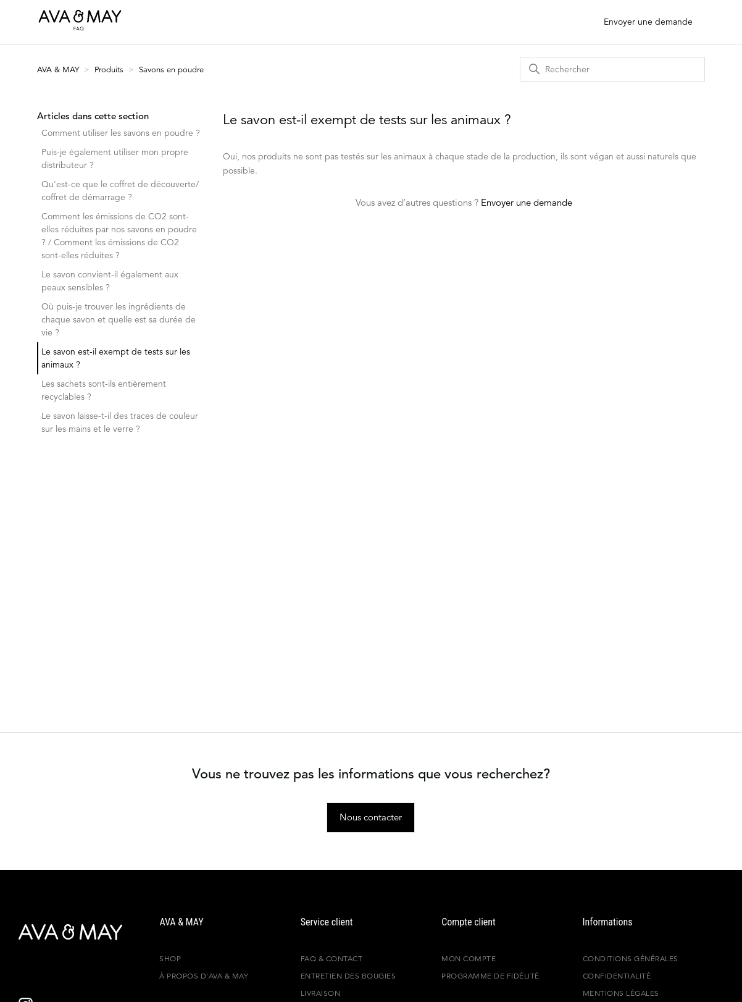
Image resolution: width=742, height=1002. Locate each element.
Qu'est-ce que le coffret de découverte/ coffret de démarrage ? (120, 191)
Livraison (321, 993)
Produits (108, 69)
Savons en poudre (171, 69)
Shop (170, 958)
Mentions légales (621, 993)
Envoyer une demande (648, 21)
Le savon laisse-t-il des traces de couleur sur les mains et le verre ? (119, 422)
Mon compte (468, 958)
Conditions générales (630, 958)
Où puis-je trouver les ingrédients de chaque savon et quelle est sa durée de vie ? (118, 319)
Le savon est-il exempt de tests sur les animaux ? (115, 358)
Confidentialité (617, 975)
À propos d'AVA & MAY (203, 975)
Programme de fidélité (490, 975)
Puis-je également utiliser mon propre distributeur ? (114, 158)
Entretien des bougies (348, 975)
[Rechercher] (612, 69)
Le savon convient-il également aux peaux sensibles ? (109, 281)
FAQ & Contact (332, 958)
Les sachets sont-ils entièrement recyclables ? (103, 390)
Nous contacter (371, 817)
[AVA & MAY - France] (59, 932)
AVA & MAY (59, 69)
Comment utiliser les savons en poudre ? (120, 132)
